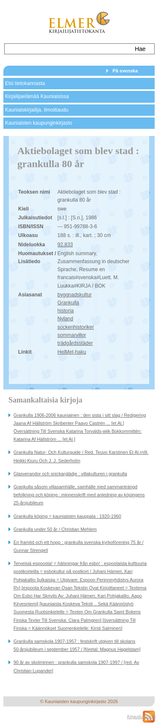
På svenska (125, 70)
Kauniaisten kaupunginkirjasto (38, 123)
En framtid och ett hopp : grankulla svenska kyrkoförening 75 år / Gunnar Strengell (78, 546)
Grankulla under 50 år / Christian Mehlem (54, 529)
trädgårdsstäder (75, 343)
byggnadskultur (74, 295)
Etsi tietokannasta (25, 83)
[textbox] (67, 49)
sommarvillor (71, 335)
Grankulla (68, 303)
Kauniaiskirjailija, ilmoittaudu (36, 110)
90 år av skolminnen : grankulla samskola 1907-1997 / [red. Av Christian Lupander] (76, 666)
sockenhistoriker (75, 327)
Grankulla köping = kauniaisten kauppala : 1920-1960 (67, 516)
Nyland (65, 319)
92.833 (65, 245)
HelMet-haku (71, 352)
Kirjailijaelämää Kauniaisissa (37, 96)
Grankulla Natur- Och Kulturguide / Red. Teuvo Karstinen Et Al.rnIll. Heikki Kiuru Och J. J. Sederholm (80, 456)
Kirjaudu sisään (141, 716)
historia (65, 311)
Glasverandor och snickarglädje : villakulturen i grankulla (70, 473)
